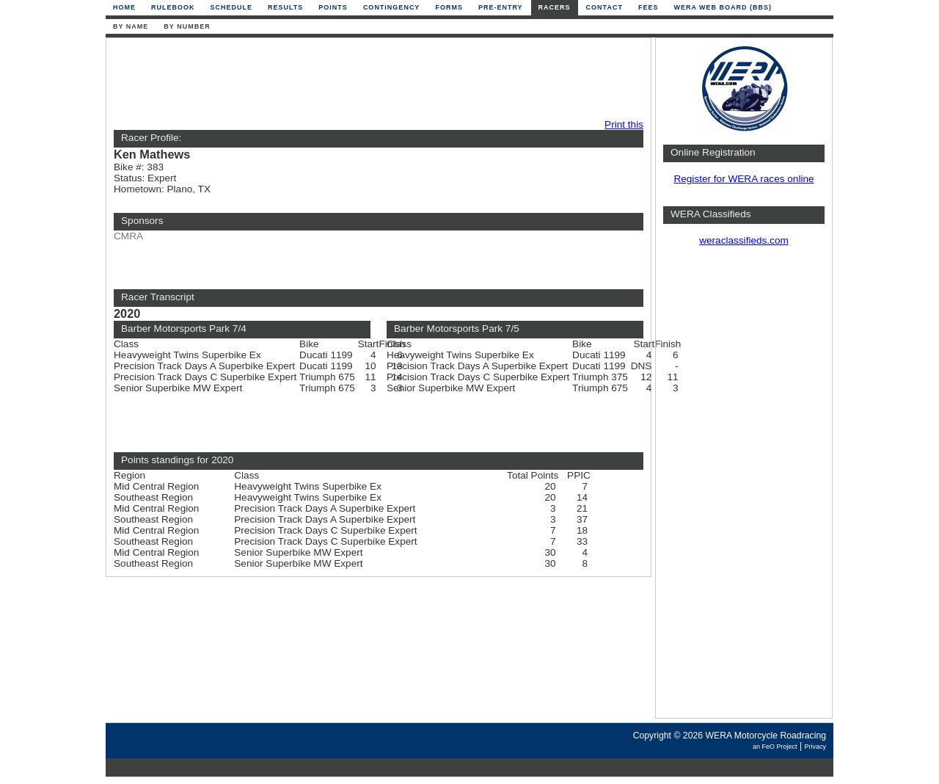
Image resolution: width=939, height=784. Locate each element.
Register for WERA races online (743, 178)
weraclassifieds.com (744, 240)
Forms (449, 7)
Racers (554, 7)
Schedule (232, 7)
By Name (130, 26)
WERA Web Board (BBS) (722, 7)
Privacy (815, 746)
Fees (648, 7)
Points (333, 7)
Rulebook (173, 7)
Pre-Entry (500, 7)
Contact (604, 7)
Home (124, 7)
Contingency (391, 7)
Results (285, 7)
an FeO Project (775, 746)
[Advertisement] (375, 79)
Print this (623, 124)
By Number (187, 26)
